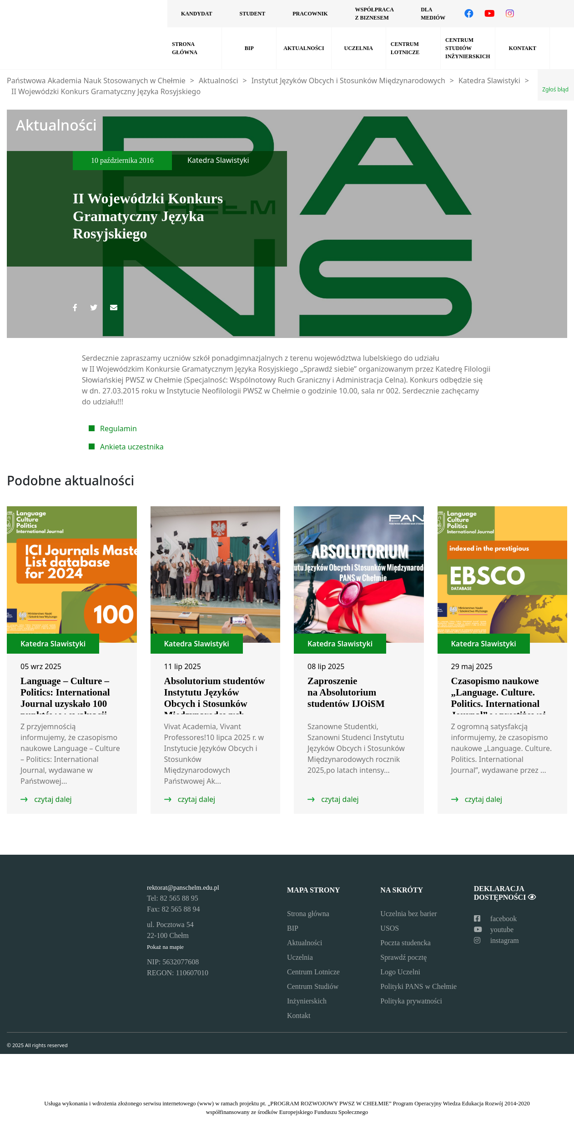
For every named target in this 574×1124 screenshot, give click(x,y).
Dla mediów (433, 13)
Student (252, 13)
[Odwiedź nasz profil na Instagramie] (509, 13)
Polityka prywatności (411, 1001)
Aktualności (303, 48)
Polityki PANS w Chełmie (418, 986)
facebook (495, 918)
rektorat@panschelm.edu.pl (183, 887)
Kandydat (196, 13)
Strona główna (184, 48)
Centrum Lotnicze (405, 48)
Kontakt (522, 48)
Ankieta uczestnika (132, 447)
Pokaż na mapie (165, 947)
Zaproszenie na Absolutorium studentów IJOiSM (346, 692)
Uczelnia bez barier (408, 913)
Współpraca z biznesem (374, 13)
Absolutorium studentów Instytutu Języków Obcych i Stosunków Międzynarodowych (214, 698)
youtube (494, 929)
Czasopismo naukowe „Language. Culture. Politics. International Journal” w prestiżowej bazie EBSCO (498, 703)
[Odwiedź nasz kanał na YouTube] (489, 13)
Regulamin (118, 428)
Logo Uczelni (400, 972)
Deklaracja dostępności (505, 893)
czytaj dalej (52, 799)
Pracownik (309, 13)
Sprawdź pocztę (403, 957)
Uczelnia (358, 48)
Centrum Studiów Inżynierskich (467, 48)
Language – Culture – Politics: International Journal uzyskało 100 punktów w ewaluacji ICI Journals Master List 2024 (71, 709)
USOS (389, 928)
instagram (496, 940)
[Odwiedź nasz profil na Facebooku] (469, 13)
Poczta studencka (405, 943)
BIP (249, 48)
